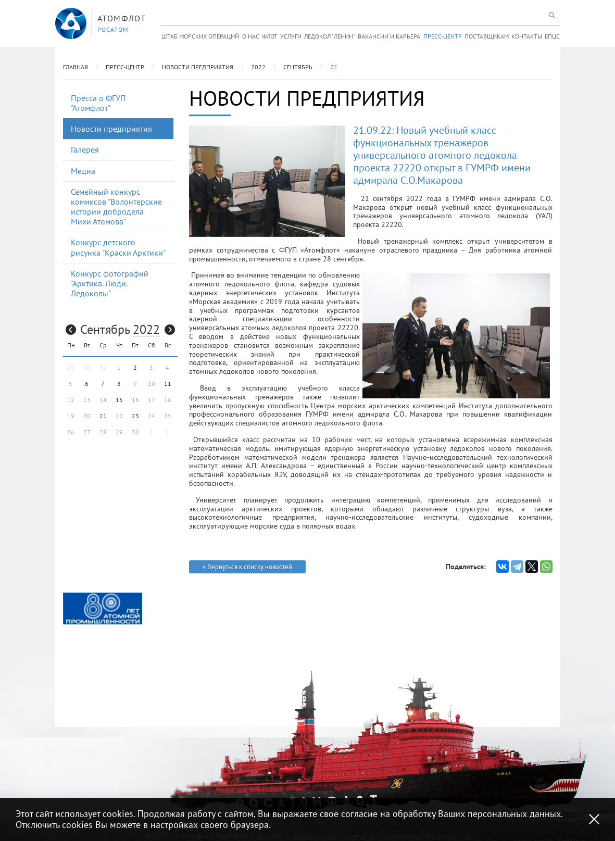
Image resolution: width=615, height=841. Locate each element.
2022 (258, 67)
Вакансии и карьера (389, 36)
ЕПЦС (552, 36)
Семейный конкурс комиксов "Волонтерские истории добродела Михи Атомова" (116, 206)
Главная (75, 67)
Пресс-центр (442, 36)
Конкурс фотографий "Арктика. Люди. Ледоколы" (109, 283)
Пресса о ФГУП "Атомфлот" (98, 103)
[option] (102, 608)
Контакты (526, 36)
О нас (250, 36)
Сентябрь (297, 67)
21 (103, 416)
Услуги (291, 36)
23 (135, 416)
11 (167, 383)
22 (333, 67)
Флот (270, 36)
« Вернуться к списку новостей (247, 566)
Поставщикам (487, 36)
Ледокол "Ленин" (329, 36)
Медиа (83, 171)
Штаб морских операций (200, 36)
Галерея (85, 149)
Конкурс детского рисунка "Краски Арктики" (118, 247)
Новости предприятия (197, 67)
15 (119, 400)
